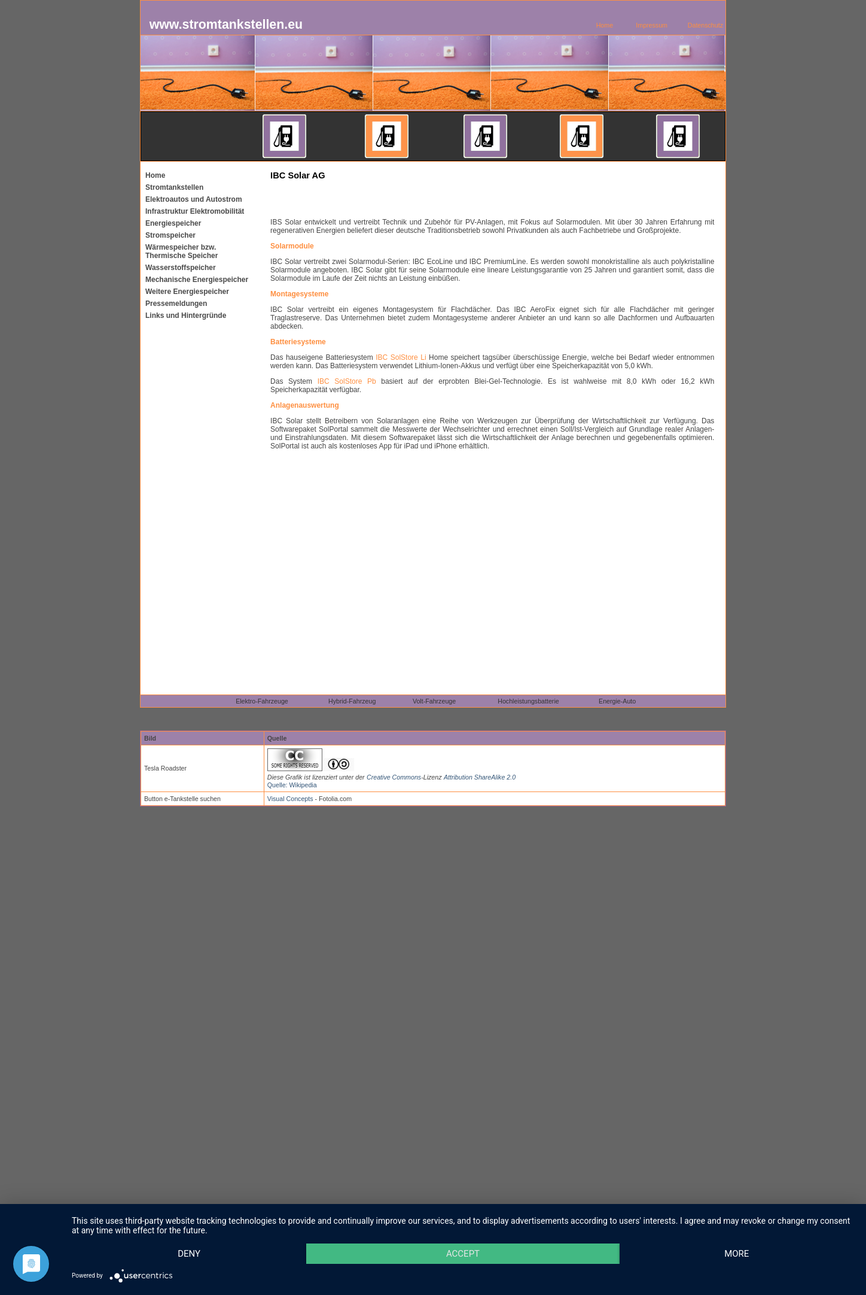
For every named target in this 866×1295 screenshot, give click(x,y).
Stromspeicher (170, 235)
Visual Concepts (290, 798)
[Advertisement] (488, 191)
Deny (189, 1253)
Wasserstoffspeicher (180, 267)
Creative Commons (394, 777)
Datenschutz (705, 25)
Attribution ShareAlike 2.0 (480, 777)
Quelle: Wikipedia (292, 784)
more (736, 1253)
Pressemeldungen (176, 303)
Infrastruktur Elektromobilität (194, 211)
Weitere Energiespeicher (187, 291)
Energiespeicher (173, 223)
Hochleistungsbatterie (528, 701)
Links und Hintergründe (185, 315)
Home (604, 25)
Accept (463, 1253)
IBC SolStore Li (401, 357)
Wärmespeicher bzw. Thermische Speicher (181, 251)
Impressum (651, 25)
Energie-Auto (617, 701)
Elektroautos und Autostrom (193, 199)
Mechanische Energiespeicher (196, 279)
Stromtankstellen (174, 187)
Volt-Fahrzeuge (434, 701)
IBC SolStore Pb (347, 381)
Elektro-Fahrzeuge (262, 701)
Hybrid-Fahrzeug (352, 701)
